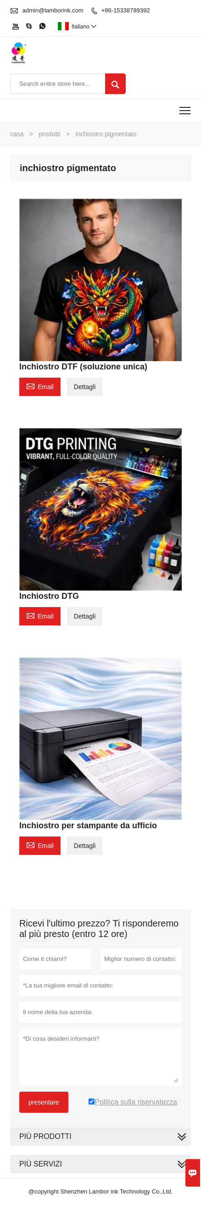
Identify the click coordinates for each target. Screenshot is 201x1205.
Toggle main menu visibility (185, 108)
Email (40, 386)
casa (17, 134)
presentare (43, 1102)
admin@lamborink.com (53, 10)
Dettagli (84, 387)
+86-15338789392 (125, 10)
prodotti (50, 134)
